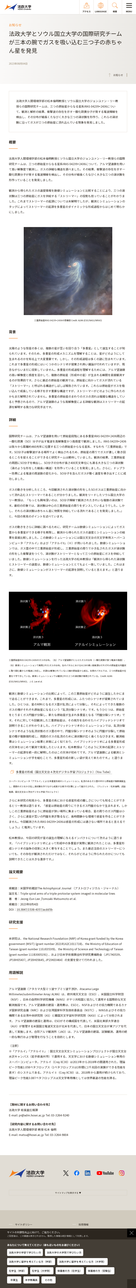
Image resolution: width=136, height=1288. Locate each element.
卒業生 (14, 1280)
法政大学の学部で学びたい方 (25, 1252)
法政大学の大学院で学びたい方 (64, 1252)
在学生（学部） (17, 1271)
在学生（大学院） (42, 1271)
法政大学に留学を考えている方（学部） (31, 1261)
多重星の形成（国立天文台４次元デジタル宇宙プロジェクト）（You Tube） (64, 772)
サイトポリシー (23, 1224)
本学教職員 (31, 1280)
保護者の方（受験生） (100, 1271)
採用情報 (84, 1224)
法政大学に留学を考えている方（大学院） (82, 1261)
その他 (48, 1280)
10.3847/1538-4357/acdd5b (35, 909)
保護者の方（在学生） (69, 1271)
